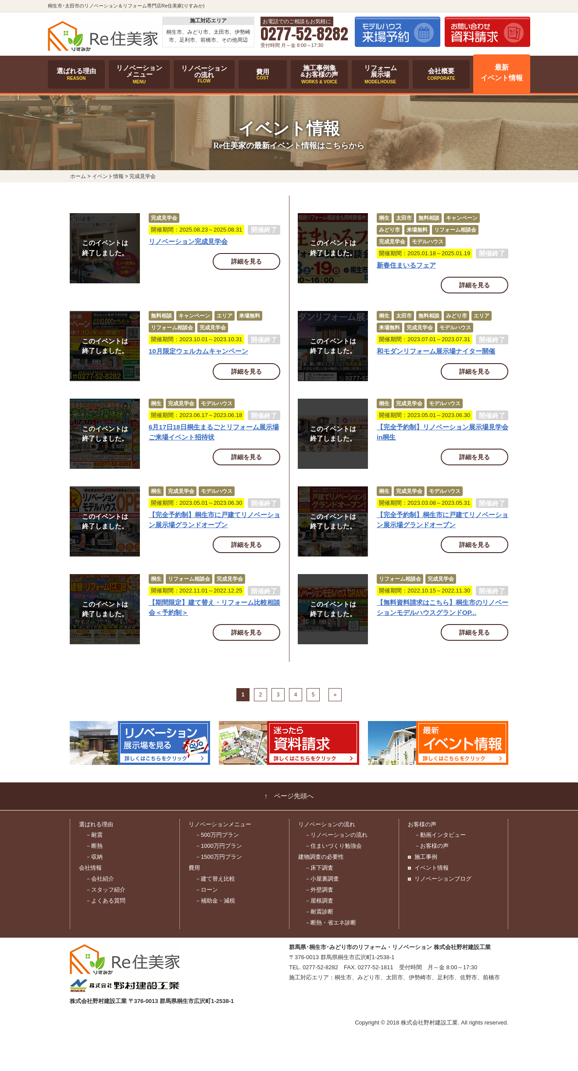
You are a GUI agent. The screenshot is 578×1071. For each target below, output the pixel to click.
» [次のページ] (335, 695)
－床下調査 (319, 867)
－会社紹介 (100, 878)
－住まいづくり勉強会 (333, 846)
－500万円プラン (217, 835)
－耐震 (94, 835)
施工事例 (425, 856)
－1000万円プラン (218, 846)
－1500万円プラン (218, 856)
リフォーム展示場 (380, 74)
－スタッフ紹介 (105, 889)
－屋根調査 (319, 900)
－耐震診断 (319, 911)
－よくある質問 (105, 900)
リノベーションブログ (442, 878)
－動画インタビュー (440, 835)
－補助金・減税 (215, 900)
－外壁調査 (319, 889)
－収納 (94, 856)
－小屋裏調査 (322, 878)
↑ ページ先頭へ (289, 796)
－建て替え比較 (215, 878)
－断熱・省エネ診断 (330, 922)
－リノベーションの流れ (336, 835)
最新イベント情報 (502, 73)
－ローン (206, 889)
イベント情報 (431, 867)
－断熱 (94, 846)
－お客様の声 (431, 846)
